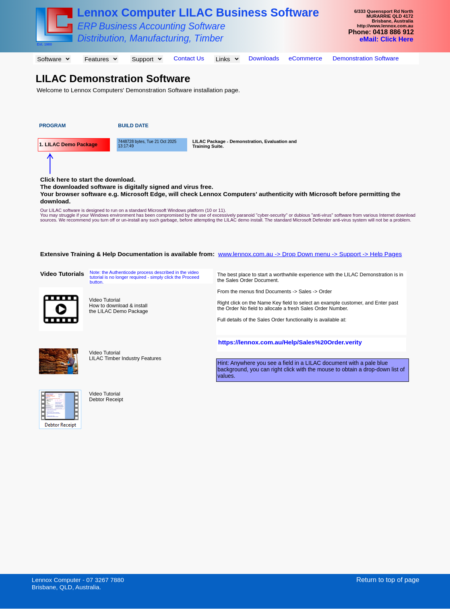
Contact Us (188, 58)
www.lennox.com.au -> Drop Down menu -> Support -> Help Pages (310, 254)
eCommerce (305, 58)
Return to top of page (387, 580)
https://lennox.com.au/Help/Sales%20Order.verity (290, 342)
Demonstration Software (365, 58)
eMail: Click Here (386, 39)
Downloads (264, 58)
